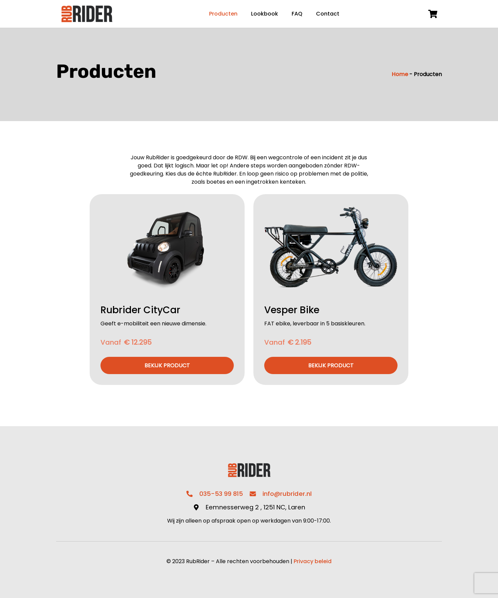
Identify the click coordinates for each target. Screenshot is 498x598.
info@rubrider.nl (287, 493)
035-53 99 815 (221, 493)
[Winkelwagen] (433, 14)
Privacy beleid (313, 561)
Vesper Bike (291, 310)
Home (400, 74)
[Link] (86, 14)
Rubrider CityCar (140, 310)
